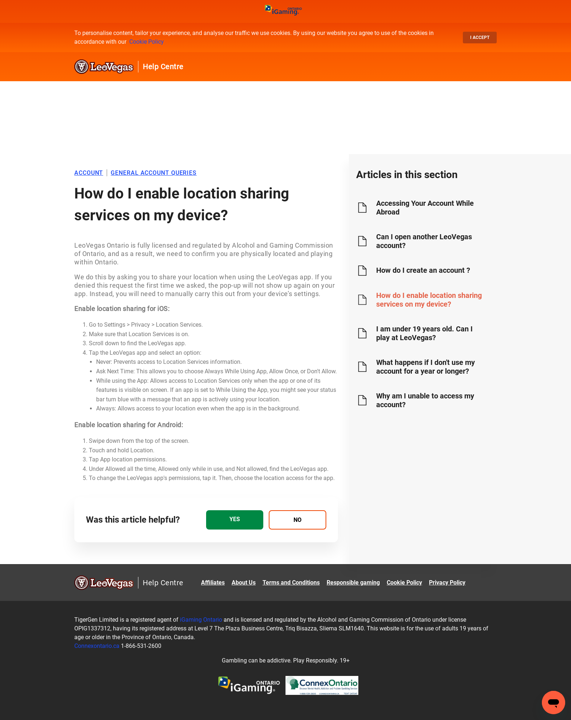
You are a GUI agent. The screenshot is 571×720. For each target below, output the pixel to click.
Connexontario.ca (96, 645)
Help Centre (163, 66)
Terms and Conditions (291, 582)
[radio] (234, 520)
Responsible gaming (353, 582)
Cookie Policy (146, 41)
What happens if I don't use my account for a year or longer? (425, 366)
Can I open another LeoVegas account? (424, 241)
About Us (244, 582)
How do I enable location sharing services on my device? (429, 299)
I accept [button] (479, 37)
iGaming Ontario (201, 619)
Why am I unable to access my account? (425, 400)
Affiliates (213, 582)
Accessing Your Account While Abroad (425, 207)
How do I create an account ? (423, 270)
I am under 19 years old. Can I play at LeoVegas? (424, 333)
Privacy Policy (447, 582)
